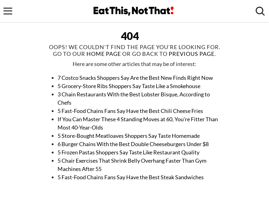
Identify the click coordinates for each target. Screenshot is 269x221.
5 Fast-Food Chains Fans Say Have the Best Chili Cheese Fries (130, 110)
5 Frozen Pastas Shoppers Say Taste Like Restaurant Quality (128, 152)
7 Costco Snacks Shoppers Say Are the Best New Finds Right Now (135, 77)
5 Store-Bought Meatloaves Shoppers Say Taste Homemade (129, 135)
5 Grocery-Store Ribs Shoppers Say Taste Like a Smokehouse (129, 86)
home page (103, 53)
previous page (192, 53)
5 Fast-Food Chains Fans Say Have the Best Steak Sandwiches (131, 177)
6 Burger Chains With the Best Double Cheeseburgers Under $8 (133, 144)
